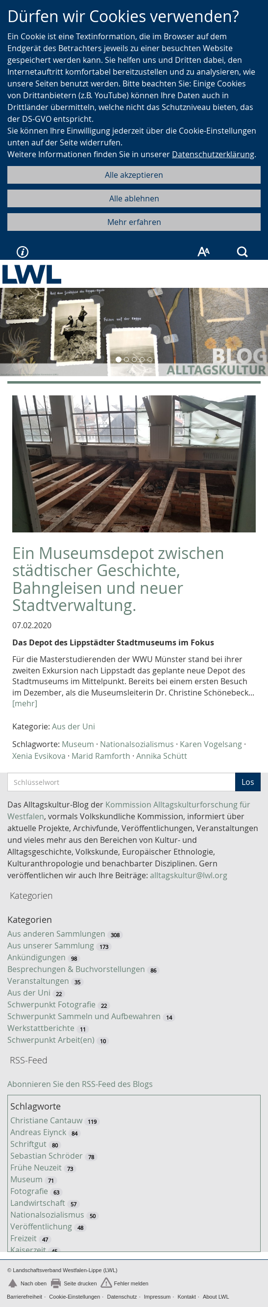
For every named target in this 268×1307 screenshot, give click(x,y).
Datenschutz (122, 1297)
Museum (78, 744)
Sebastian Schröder (46, 1155)
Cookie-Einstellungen (74, 1297)
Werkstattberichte (40, 1028)
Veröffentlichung (41, 1226)
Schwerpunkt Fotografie (51, 1004)
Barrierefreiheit (24, 1297)
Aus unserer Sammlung (50, 945)
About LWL (216, 1297)
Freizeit (23, 1238)
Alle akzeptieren (134, 174)
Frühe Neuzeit (36, 1167)
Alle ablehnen (134, 198)
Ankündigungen (36, 957)
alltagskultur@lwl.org (188, 875)
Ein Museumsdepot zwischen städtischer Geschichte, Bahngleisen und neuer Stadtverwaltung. (118, 578)
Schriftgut (28, 1144)
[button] (20, 332)
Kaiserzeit (28, 1250)
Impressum (157, 1297)
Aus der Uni (73, 726)
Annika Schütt (161, 756)
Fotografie (29, 1191)
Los (248, 782)
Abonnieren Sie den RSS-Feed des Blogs (80, 1084)
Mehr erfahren (134, 222)
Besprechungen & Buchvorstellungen (76, 969)
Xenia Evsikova (39, 756)
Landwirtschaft (37, 1202)
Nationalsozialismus (137, 744)
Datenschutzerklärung (213, 154)
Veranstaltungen (38, 980)
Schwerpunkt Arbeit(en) (51, 1039)
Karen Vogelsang (211, 744)
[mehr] (24, 703)
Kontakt (186, 1297)
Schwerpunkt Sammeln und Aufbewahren (84, 1016)
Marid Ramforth (101, 756)
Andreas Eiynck (38, 1132)
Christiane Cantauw (46, 1120)
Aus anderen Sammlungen (56, 933)
